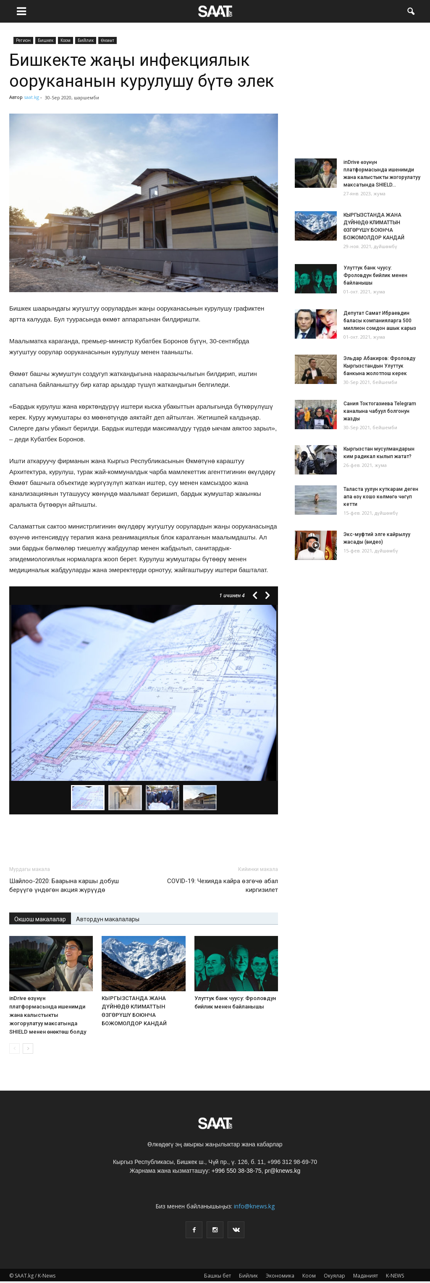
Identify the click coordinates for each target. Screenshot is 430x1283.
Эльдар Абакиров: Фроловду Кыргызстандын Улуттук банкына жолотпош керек (379, 365)
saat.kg (31, 97)
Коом (65, 40)
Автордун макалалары (107, 919)
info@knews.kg (254, 1206)
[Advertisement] (143, 837)
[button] (411, 10)
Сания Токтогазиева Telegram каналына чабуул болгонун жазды (379, 411)
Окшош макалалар (40, 919)
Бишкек (45, 40)
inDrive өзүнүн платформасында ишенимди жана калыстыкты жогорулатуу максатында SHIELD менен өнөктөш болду (47, 1015)
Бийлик (86, 40)
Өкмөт (107, 40)
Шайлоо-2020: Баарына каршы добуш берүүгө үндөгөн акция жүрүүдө (64, 885)
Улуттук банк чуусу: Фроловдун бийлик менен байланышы (375, 275)
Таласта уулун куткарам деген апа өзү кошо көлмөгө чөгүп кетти (380, 496)
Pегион (23, 40)
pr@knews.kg (282, 1170)
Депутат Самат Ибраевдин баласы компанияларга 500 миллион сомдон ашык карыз (379, 320)
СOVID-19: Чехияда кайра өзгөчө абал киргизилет (222, 885)
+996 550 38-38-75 (237, 1170)
